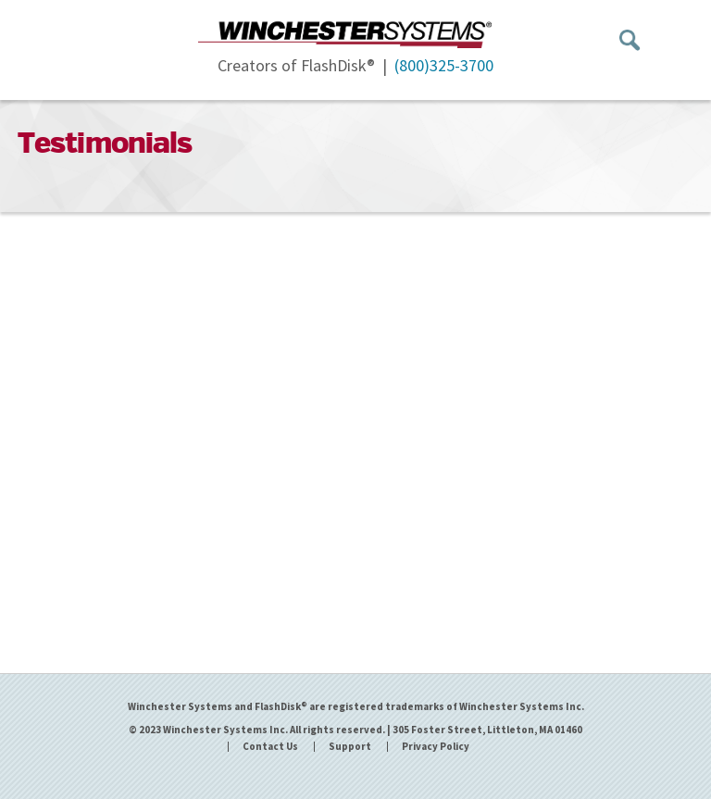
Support (350, 747)
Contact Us (270, 747)
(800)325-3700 (443, 65)
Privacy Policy (435, 747)
